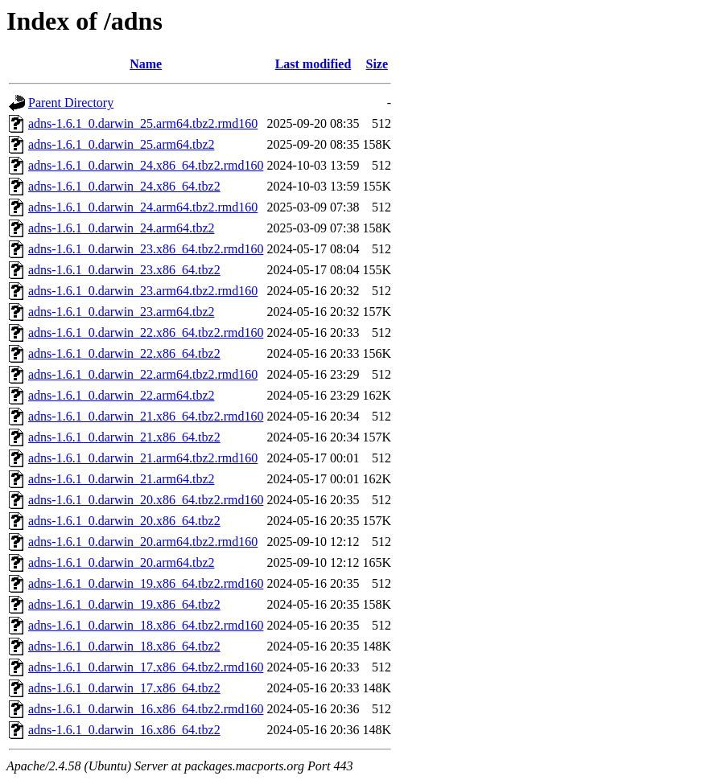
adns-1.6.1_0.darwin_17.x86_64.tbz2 (124, 688)
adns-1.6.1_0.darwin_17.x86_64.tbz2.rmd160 (145, 667)
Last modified (313, 64)
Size (377, 64)
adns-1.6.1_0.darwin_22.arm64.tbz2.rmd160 (143, 374)
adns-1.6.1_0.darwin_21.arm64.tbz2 (121, 479)
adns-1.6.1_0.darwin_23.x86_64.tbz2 (124, 270)
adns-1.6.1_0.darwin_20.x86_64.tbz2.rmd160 (145, 500)
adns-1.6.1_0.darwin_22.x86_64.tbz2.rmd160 (145, 332)
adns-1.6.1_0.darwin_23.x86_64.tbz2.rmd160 (145, 249)
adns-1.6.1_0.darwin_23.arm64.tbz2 (121, 311)
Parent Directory (70, 102)
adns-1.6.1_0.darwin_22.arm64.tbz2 (121, 395)
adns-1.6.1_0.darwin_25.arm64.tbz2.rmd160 (143, 123)
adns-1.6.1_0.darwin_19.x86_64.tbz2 (124, 604)
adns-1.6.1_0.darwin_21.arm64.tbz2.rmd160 (143, 458)
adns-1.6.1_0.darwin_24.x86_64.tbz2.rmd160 (145, 165)
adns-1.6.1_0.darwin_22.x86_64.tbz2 (124, 353)
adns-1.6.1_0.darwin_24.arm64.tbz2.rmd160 (143, 207)
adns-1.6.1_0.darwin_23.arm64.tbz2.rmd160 (143, 291)
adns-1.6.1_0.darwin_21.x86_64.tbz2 (124, 437)
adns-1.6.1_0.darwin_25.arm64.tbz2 (121, 144)
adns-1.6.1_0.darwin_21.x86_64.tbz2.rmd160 (145, 416)
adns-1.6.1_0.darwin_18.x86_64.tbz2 (124, 646)
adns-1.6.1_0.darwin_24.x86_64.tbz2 (124, 186)
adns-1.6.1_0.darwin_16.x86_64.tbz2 (124, 730)
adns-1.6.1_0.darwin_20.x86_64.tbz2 (124, 521)
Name (146, 64)
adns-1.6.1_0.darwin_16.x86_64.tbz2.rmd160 (145, 709)
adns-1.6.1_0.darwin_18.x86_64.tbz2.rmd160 (145, 625)
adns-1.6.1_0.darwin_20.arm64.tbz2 (121, 562)
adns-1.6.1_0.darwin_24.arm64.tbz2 (121, 228)
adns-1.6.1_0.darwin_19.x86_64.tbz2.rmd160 (145, 583)
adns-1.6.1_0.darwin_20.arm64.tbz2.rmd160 (143, 541)
